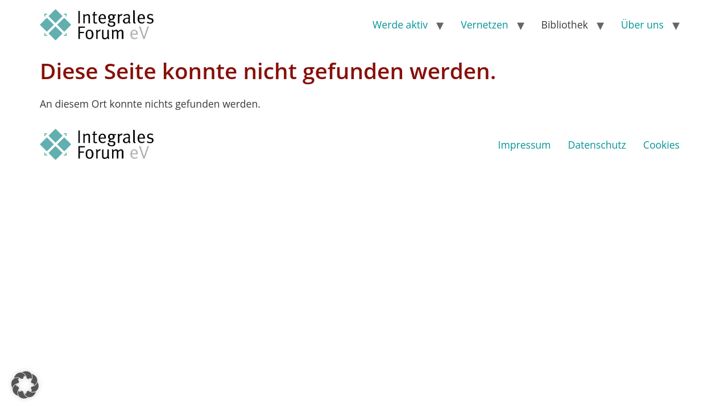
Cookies (661, 144)
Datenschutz (597, 144)
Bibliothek (564, 24)
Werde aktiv (400, 24)
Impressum (524, 144)
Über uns (642, 24)
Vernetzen (484, 24)
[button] (25, 385)
